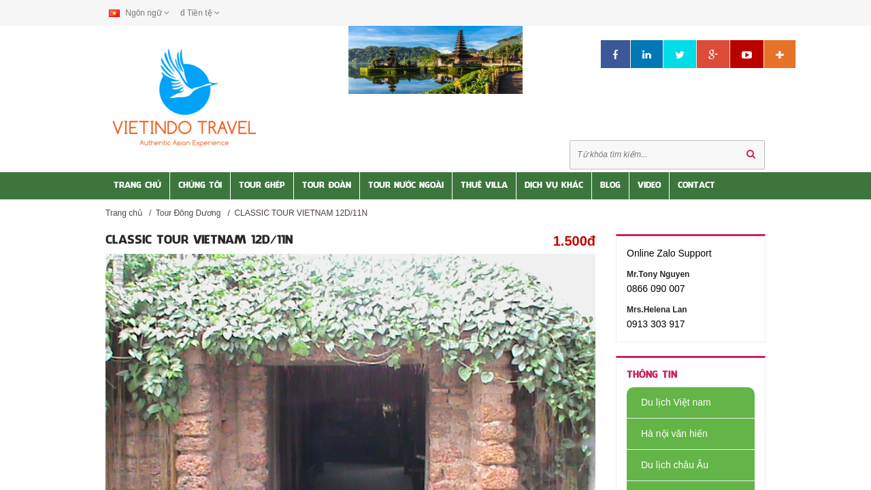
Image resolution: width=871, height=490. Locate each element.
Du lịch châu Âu (667, 464)
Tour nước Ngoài (406, 186)
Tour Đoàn (326, 186)
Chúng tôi (200, 186)
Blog (610, 186)
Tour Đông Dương (188, 213)
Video (649, 186)
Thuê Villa (484, 186)
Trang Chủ (137, 186)
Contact (696, 186)
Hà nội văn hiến (667, 433)
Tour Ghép (262, 186)
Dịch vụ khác (554, 186)
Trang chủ (123, 213)
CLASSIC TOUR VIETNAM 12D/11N (300, 213)
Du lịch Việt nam (669, 402)
